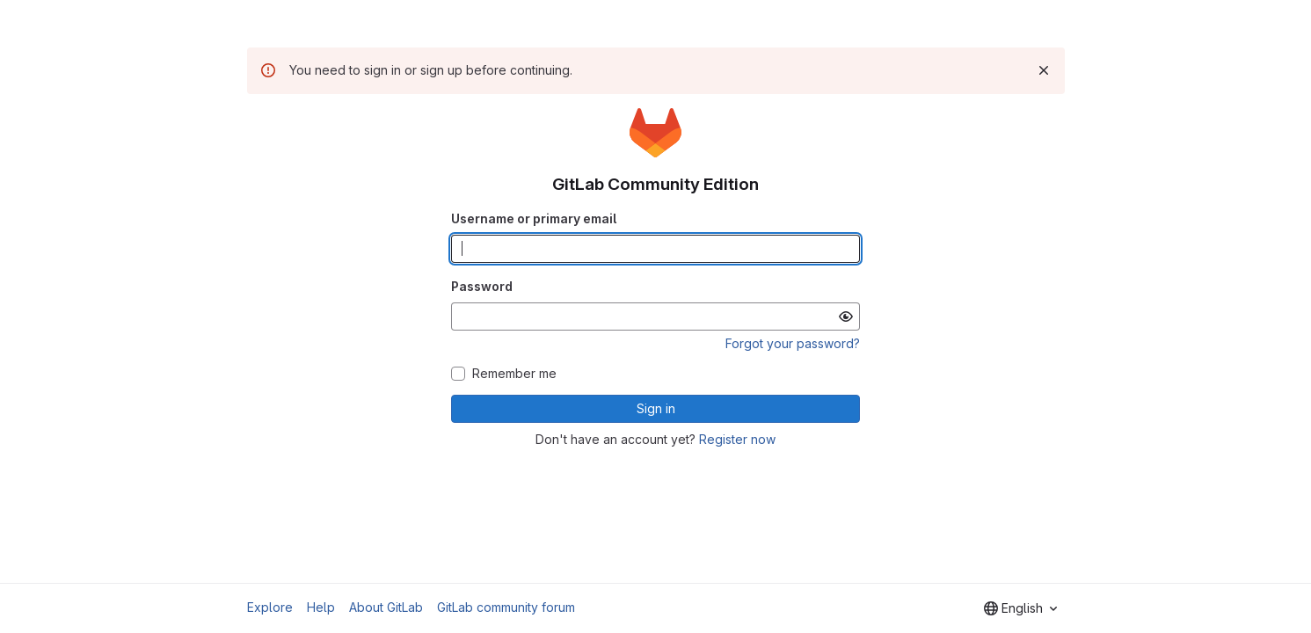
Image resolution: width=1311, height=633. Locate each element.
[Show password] (846, 316)
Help (321, 607)
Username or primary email (533, 218)
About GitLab (386, 607)
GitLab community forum (506, 607)
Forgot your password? (792, 343)
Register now (737, 439)
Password (482, 286)
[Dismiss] (1043, 70)
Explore (270, 607)
